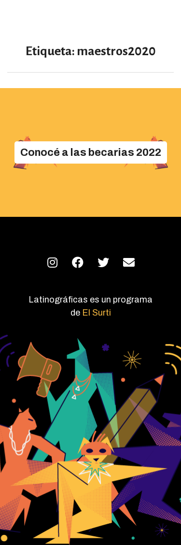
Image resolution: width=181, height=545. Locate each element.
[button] (90, 152)
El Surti (96, 313)
